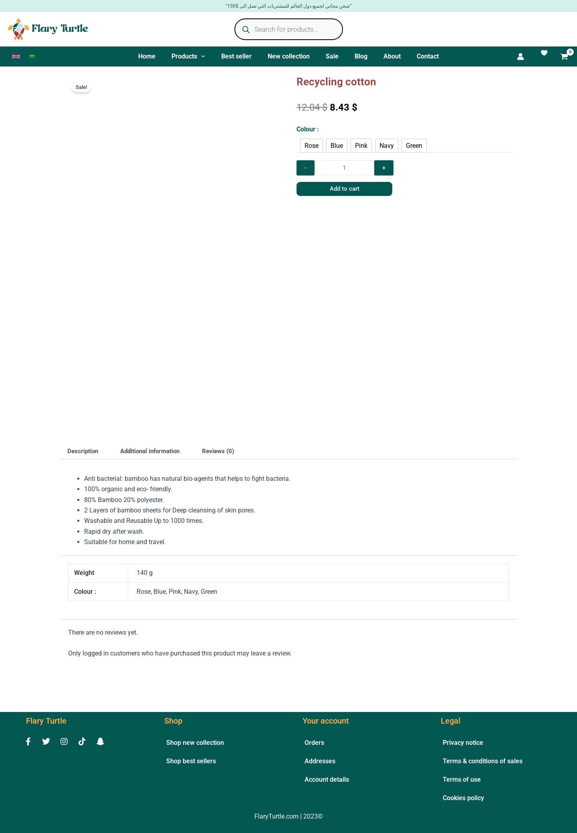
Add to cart (333, 194)
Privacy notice (463, 742)
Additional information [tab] (156, 455)
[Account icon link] (536, 58)
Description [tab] (84, 455)
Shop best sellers (191, 761)
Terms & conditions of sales (483, 761)
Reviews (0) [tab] (229, 455)
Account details (327, 779)
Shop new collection (195, 742)
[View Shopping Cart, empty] (564, 59)
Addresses (320, 761)
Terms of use (462, 779)
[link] (16, 58)
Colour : (308, 132)
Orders (314, 742)
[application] (209, 58)
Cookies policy (463, 798)
